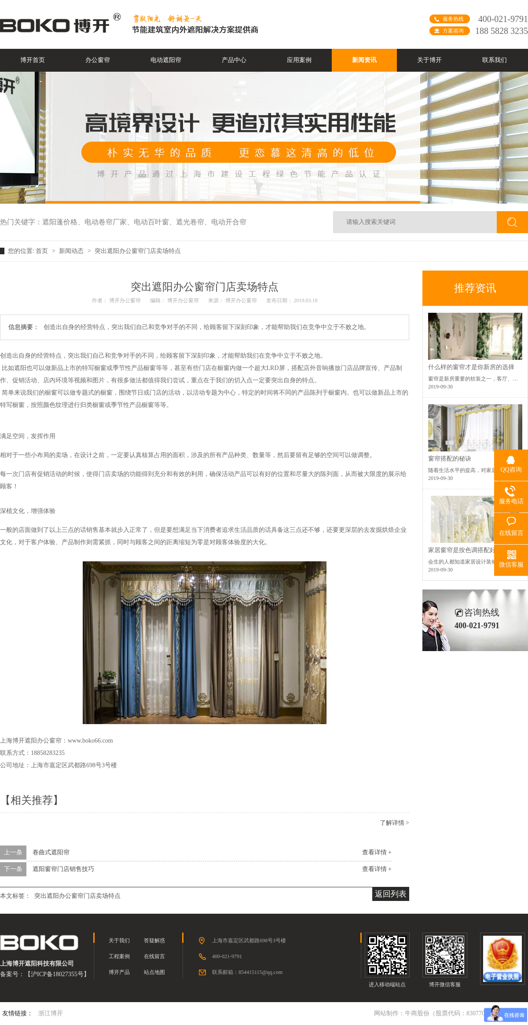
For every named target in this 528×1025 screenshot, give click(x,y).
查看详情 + (377, 852)
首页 (43, 251)
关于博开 (429, 60)
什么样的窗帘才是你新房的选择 (471, 367)
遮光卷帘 (193, 222)
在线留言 (154, 956)
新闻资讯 (364, 60)
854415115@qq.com (260, 972)
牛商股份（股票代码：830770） (448, 1013)
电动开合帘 (228, 222)
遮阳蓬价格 (63, 222)
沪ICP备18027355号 (57, 974)
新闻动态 (72, 251)
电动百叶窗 (155, 222)
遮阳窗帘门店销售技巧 (63, 869)
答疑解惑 (154, 940)
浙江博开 (50, 1013)
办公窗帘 (97, 60)
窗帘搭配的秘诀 (449, 458)
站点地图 (154, 972)
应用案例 (299, 60)
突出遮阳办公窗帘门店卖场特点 (138, 251)
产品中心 (234, 60)
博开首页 (32, 60)
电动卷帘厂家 (109, 222)
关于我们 (119, 940)
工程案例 (119, 956)
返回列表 (391, 894)
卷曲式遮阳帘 (51, 852)
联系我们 (494, 60)
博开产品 (119, 972)
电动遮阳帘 (165, 60)
